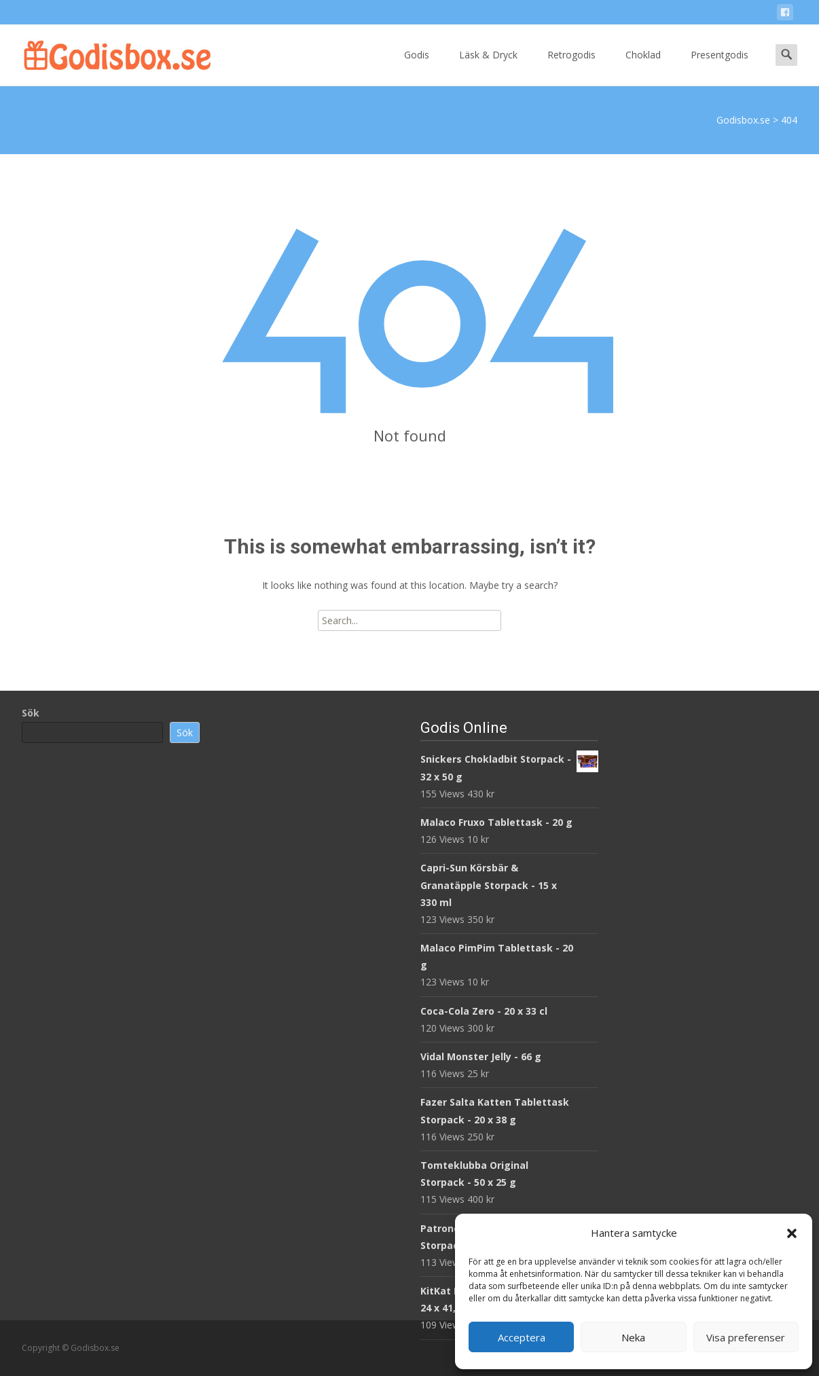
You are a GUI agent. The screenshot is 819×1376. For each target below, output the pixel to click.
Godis (416, 67)
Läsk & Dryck (488, 67)
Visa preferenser (745, 1337)
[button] (792, 1233)
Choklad (643, 67)
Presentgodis (719, 67)
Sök (30, 712)
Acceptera (521, 1337)
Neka (633, 1337)
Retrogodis (571, 67)
